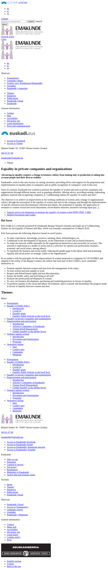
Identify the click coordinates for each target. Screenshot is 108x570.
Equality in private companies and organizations (29, 318)
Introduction (18, 308)
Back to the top (14, 566)
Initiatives (11, 96)
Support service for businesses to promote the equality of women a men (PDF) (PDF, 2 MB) (49, 212)
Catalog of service (15, 464)
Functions (11, 462)
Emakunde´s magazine (17, 88)
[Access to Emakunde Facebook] (21, 442)
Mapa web (11, 527)
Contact (4, 18)
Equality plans (19, 313)
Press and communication (18, 126)
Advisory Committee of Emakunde (29, 326)
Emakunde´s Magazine (17, 515)
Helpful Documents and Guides (21, 215)
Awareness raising (15, 344)
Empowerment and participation (21, 321)
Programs (17, 342)
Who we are (12, 459)
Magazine (17, 354)
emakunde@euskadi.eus (12, 158)
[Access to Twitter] (15, 143)
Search (39, 21)
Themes (10, 93)
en (8, 14)
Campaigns (18, 352)
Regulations (12, 469)
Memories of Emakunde (18, 472)
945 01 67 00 (7, 153)
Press (9, 540)
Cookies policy (14, 537)
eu (8, 8)
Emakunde (12, 103)
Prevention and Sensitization (26, 339)
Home (9, 484)
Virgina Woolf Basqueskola (25, 329)
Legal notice (12, 534)
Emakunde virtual (15, 101)
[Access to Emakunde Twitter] (20, 444)
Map (9, 116)
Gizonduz (11, 86)
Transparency (13, 78)
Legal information (15, 123)
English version (14, 561)
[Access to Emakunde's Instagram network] (26, 447)
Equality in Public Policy (18, 306)
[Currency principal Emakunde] (4, 24)
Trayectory (12, 467)
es (8, 11)
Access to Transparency (18, 507)
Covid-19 (17, 311)
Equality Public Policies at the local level (31, 316)
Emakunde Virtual (15, 504)
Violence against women (18, 334)
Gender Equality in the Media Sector (29, 331)
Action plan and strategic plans (21, 475)
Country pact (18, 349)
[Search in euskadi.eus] (13, 21)
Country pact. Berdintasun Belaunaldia (24, 83)
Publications (12, 98)
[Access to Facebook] (16, 141)
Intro (15, 347)
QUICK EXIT (7, 37)
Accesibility (12, 118)
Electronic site (13, 121)
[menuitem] (57, 78)
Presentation (12, 303)
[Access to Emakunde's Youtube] (21, 449)
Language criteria (15, 80)
